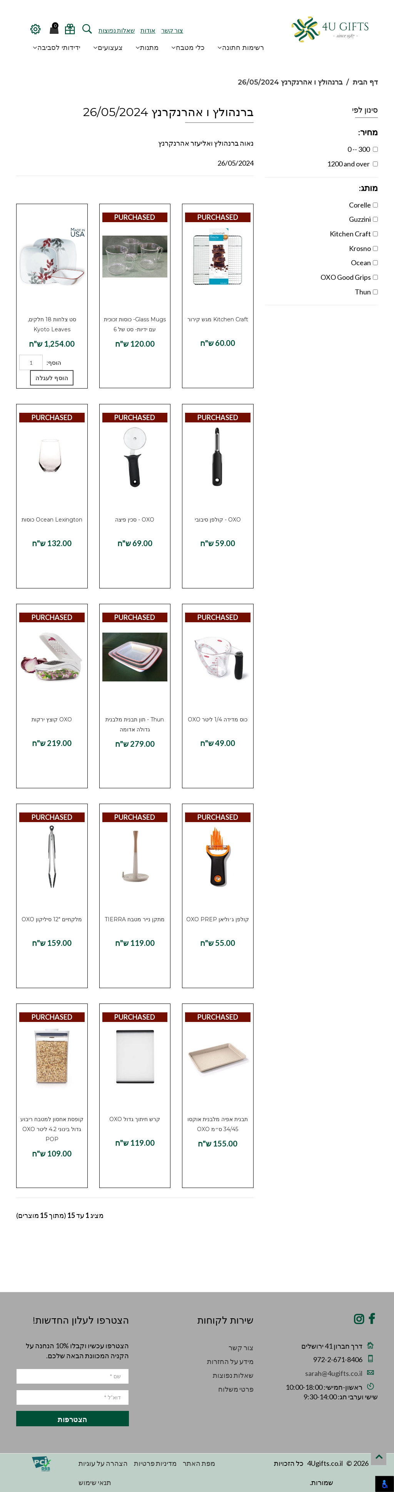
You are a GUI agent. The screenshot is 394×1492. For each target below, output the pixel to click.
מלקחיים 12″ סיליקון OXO (52, 919)
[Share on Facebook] (371, 1321)
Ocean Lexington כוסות (52, 519)
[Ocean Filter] (375, 262)
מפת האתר (199, 1463)
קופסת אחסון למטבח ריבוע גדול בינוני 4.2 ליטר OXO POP (51, 1129)
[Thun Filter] (375, 291)
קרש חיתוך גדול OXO (134, 1119)
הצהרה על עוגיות (103, 1463)
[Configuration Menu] (35, 32)
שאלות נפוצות (116, 30)
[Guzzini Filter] (375, 219)
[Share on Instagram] (359, 1321)
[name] (72, 1376)
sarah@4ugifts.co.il (333, 1373)
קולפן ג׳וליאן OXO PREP (217, 919)
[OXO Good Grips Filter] (375, 277)
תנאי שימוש (94, 1482)
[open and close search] (87, 31)
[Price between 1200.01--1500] (375, 163)
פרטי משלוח (236, 1389)
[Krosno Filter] (375, 248)
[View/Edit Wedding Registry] (69, 31)
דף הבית (365, 82)
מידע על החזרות (230, 1361)
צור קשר (172, 30)
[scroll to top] (378, 1457)
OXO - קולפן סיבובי (218, 519)
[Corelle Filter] (375, 205)
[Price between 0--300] (375, 149)
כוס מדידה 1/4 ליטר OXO (217, 719)
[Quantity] (31, 362)
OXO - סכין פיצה (134, 519)
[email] (72, 1397)
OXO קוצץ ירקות (52, 719)
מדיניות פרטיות (155, 1463)
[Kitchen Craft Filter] (375, 233)
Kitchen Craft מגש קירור (217, 319)
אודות (147, 30)
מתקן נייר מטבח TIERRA (135, 919)
